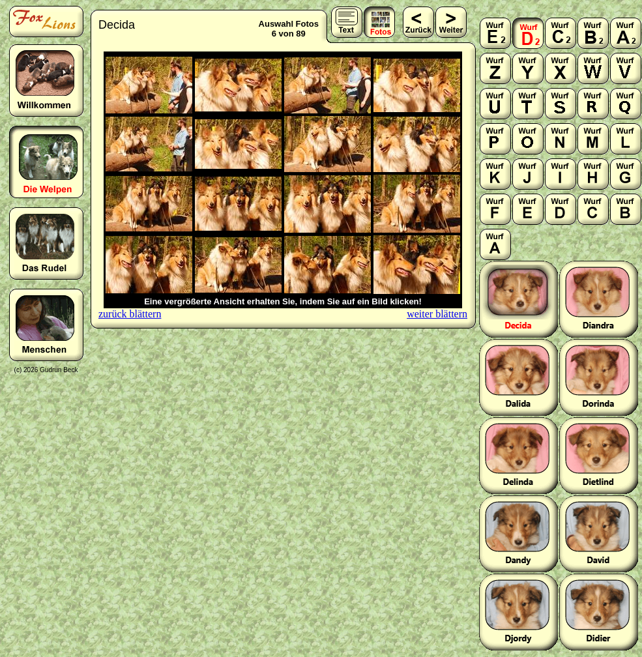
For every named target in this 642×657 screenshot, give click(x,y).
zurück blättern (129, 313)
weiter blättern (437, 313)
